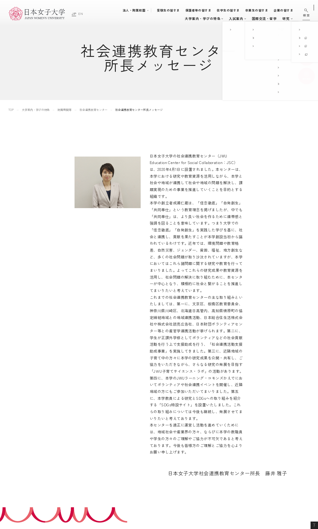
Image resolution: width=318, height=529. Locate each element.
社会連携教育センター (93, 110)
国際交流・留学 (228, 18)
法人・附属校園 (136, 10)
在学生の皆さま (231, 10)
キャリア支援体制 (161, 475)
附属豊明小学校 (211, 442)
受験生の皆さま (171, 10)
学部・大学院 (138, 18)
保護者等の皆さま (201, 10)
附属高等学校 (210, 459)
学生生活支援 (158, 468)
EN (80, 13)
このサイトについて (269, 442)
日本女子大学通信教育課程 (220, 477)
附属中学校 (208, 451)
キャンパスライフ (193, 18)
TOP (11, 110)
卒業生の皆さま (259, 10)
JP (74, 13)
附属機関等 (64, 110)
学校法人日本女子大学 (217, 468)
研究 (250, 18)
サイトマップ (264, 433)
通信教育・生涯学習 (276, 18)
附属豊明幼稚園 (211, 433)
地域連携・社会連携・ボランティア (172, 482)
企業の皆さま (286, 10)
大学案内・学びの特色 (104, 18)
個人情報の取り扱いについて (276, 451)
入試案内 (166, 18)
